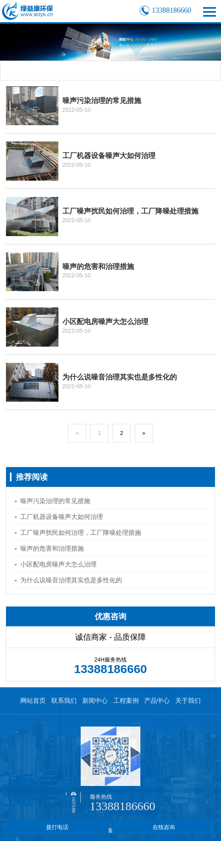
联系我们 (64, 700)
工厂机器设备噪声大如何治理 (61, 516)
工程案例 (126, 700)
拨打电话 (57, 827)
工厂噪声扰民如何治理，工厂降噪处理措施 (80, 532)
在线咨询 (164, 827)
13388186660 (122, 805)
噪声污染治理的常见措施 (55, 501)
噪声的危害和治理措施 (52, 548)
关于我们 (188, 700)
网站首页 (33, 700)
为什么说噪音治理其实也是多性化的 (71, 580)
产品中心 (157, 700)
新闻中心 (95, 700)
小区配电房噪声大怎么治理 (58, 564)
